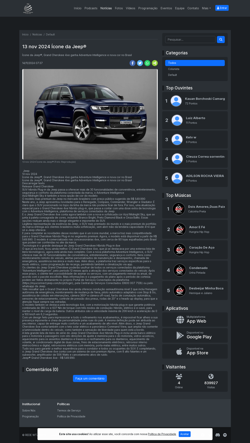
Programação (148, 8)
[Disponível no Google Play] (195, 335)
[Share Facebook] (132, 63)
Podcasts (90, 8)
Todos (172, 62)
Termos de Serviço (69, 410)
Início (77, 8)
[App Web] (195, 319)
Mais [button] (205, 8)
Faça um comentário (89, 378)
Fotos (119, 8)
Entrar (222, 7)
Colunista (173, 68)
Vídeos (130, 8)
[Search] (221, 39)
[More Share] (155, 63)
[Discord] (217, 435)
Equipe (179, 8)
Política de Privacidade (71, 416)
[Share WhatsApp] (147, 63)
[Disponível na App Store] (195, 351)
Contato (193, 8)
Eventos (166, 8)
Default (172, 74)
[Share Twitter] (140, 63)
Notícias (106, 8)
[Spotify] (225, 435)
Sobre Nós (28, 410)
